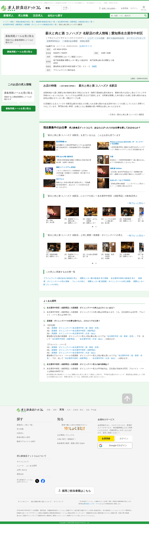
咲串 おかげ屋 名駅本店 (64, 157)
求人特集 (23, 15)
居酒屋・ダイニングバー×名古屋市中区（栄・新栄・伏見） (75, 328)
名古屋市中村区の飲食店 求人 (123, 278)
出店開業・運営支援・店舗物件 (49, 510)
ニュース (20, 466)
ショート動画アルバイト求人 (78, 515)
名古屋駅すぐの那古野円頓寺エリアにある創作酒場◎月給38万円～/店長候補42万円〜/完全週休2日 (73, 147)
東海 (12, 22)
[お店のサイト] (86, 46)
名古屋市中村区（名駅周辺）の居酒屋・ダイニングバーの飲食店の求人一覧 (30, 24)
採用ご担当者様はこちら (76, 490)
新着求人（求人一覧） (25, 425)
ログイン (124, 438)
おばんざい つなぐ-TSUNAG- (120, 180)
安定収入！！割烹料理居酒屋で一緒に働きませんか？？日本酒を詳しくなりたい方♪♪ (127, 161)
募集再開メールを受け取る (19, 52)
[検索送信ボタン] (145, 15)
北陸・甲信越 (91, 410)
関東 (48, 410)
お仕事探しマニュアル (65, 435)
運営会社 (20, 474)
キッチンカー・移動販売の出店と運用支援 (93, 513)
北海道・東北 (78, 410)
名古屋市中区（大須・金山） (92, 339)
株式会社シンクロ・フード (92, 503)
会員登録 (106, 438)
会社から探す (55, 15)
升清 (111, 157)
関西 (55, 410)
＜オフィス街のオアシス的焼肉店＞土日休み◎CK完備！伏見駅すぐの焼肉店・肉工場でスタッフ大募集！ (73, 173)
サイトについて (23, 462)
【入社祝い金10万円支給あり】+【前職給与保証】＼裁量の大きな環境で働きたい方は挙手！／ (127, 173)
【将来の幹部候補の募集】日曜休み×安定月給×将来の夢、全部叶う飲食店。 (73, 161)
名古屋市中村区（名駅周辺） (64, 339)
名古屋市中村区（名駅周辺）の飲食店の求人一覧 (75, 22)
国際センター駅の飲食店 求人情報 (94, 278)
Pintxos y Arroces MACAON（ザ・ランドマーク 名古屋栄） (126, 143)
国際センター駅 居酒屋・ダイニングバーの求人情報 (109, 281)
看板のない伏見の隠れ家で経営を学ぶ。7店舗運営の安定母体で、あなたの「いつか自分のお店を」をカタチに (73, 185)
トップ (5, 22)
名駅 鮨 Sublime (116, 168)
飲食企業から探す (23, 437)
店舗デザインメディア (34, 515)
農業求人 (53, 515)
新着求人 (8, 15)
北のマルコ (60, 179)
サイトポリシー (23, 501)
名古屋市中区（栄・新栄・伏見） (121, 336)
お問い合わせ (22, 470)
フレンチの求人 (78, 281)
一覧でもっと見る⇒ (136, 203)
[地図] (94, 66)
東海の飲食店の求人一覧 (24, 22)
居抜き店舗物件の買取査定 (56, 513)
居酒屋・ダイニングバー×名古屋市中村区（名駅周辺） (74, 331)
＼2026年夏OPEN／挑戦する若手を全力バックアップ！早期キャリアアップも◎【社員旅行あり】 (127, 148)
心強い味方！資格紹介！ (66, 439)
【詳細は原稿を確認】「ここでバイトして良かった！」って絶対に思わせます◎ (127, 185)
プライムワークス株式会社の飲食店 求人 (60, 278)
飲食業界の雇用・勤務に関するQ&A (71, 443)
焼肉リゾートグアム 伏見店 (65, 167)
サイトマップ (58, 501)
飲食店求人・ (105, 510)
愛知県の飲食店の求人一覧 (45, 22)
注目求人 (38, 15)
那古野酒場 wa (61, 142)
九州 (68, 410)
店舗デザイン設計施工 (79, 510)
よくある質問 (31, 466)
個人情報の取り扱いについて (41, 501)
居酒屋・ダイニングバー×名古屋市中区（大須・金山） (74, 333)
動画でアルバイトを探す (26, 441)
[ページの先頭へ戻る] (127, 398)
